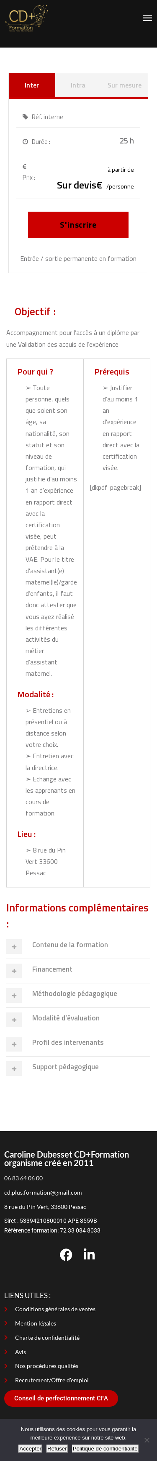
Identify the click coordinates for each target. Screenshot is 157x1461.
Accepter (30, 1448)
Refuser (57, 1448)
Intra (78, 85)
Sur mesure (125, 85)
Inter (32, 85)
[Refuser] (146, 1440)
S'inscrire (78, 224)
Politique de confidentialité (105, 1448)
